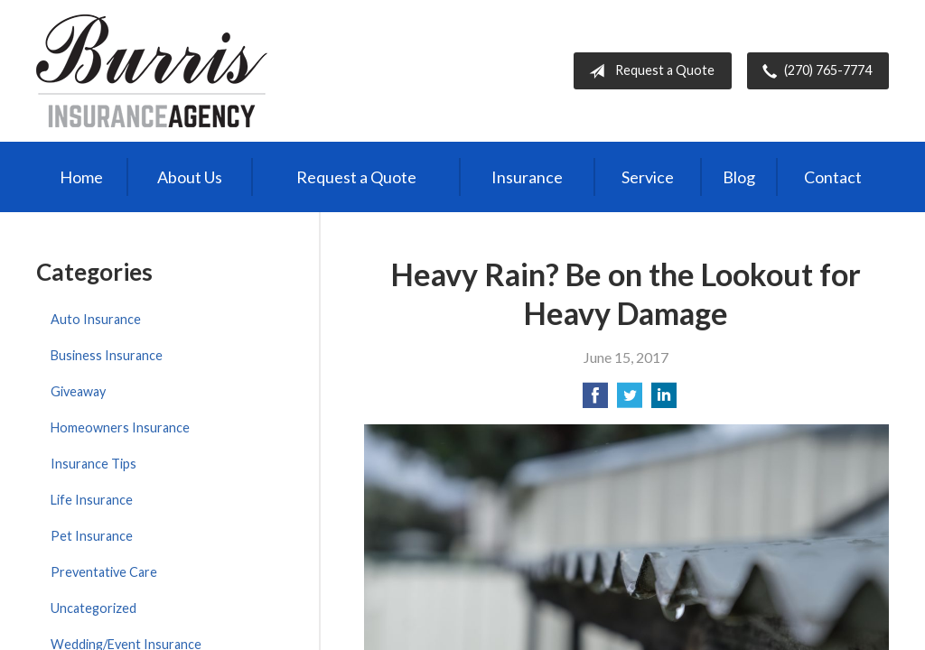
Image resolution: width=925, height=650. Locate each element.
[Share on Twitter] (629, 400)
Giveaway (78, 391)
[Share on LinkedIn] (664, 400)
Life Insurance (92, 499)
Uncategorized (93, 608)
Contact (833, 177)
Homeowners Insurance (120, 427)
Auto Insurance (96, 319)
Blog (739, 177)
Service (647, 177)
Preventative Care (104, 572)
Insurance (527, 177)
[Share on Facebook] (595, 400)
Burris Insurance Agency (151, 70)
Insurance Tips (93, 463)
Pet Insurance (92, 535)
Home (81, 177)
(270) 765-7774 (813, 71)
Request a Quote (648, 71)
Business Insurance (107, 355)
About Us (189, 177)
